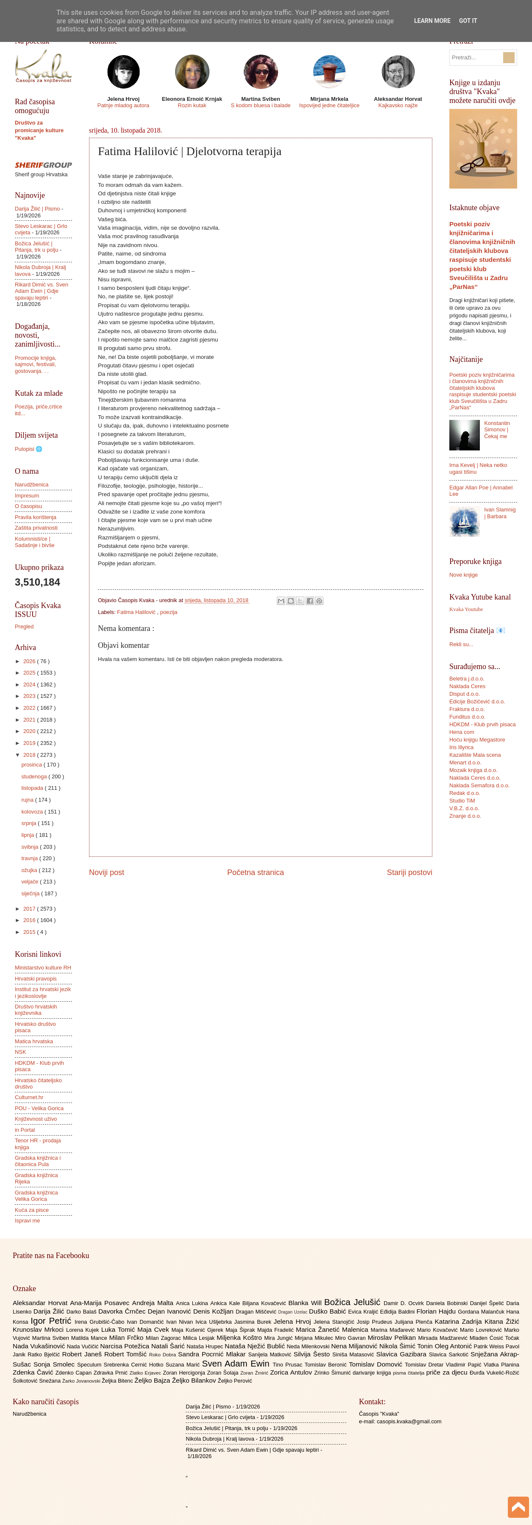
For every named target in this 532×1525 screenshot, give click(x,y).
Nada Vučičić (83, 1346)
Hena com (461, 732)
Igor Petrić (53, 1320)
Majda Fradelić (276, 1330)
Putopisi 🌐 (28, 449)
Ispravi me (27, 1220)
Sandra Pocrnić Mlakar (213, 1354)
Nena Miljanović (355, 1346)
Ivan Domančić (146, 1322)
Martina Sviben (51, 1338)
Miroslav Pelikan (393, 1337)
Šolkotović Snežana (37, 1381)
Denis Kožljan (214, 1311)
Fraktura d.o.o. (467, 709)
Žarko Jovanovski (82, 1380)
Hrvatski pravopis (36, 978)
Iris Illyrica (461, 747)
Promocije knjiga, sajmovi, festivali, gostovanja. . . (35, 364)
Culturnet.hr (29, 1097)
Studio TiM (462, 800)
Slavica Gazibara (402, 1354)
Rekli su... (461, 644)
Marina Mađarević (394, 1330)
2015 (30, 932)
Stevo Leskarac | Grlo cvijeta (220, 1417)
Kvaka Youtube (466, 609)
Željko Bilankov (195, 1380)
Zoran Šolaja (223, 1372)
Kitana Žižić (502, 1321)
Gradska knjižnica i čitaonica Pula (38, 1161)
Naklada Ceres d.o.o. (475, 778)
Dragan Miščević (257, 1311)
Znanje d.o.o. (465, 816)
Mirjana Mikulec (315, 1338)
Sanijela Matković (270, 1354)
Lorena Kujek (83, 1330)
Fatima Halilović (137, 612)
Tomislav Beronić (327, 1364)
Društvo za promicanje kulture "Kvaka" (39, 130)
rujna (28, 800)
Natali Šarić (169, 1346)
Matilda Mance (90, 1338)
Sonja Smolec (55, 1364)
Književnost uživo (36, 1119)
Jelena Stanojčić (335, 1322)
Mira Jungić (279, 1338)
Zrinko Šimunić (333, 1372)
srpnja (29, 823)
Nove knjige (463, 575)
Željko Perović (235, 1381)
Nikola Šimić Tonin (407, 1346)
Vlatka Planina (501, 1364)
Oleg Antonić (454, 1346)
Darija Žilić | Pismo (37, 209)
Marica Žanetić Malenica (333, 1329)
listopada (33, 788)
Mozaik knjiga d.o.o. (473, 770)
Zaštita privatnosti (36, 528)
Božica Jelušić (354, 1302)
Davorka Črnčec (123, 1311)
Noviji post (106, 872)
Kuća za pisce (32, 1210)
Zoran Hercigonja (185, 1372)
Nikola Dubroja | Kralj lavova (220, 1439)
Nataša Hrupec (206, 1346)
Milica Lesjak (200, 1338)
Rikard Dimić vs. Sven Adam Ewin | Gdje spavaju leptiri (41, 291)
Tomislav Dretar (425, 1364)
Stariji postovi (409, 872)
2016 (30, 920)
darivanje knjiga (373, 1372)
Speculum (90, 1364)
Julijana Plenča (415, 1322)
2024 (30, 684)
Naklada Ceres (467, 686)
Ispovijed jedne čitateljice (329, 105)
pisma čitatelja (409, 1372)
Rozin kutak (192, 105)
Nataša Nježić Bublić (256, 1346)
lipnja (28, 835)
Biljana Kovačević (265, 1303)
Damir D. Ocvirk (405, 1303)
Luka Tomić (119, 1329)
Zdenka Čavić (34, 1372)
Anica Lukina (193, 1303)
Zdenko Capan (75, 1372)
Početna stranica (255, 872)
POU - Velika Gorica (39, 1108)
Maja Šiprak (241, 1330)
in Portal (25, 1130)
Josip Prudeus (376, 1322)
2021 (30, 720)
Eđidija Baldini (398, 1311)
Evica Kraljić (364, 1311)
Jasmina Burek (254, 1322)
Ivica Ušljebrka (214, 1322)
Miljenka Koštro (240, 1337)
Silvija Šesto (312, 1354)
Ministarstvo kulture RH (43, 967)
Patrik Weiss (490, 1346)
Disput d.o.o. (464, 694)
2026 (30, 661)
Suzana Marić (184, 1364)
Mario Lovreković (482, 1330)
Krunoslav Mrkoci (39, 1329)
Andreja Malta (154, 1302)
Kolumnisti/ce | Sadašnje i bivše (35, 542)
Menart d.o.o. (465, 762)
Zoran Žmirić (255, 1372)
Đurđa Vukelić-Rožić (494, 1372)
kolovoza (32, 811)
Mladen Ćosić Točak (494, 1338)
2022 (30, 708)
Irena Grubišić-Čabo (101, 1322)
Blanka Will (306, 1302)
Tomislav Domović (377, 1364)
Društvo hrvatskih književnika (36, 1009)
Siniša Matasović (354, 1354)
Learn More (432, 20)
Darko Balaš (82, 1311)
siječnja (31, 893)
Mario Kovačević (438, 1330)
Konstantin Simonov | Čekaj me (497, 429)
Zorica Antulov (292, 1372)
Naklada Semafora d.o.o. (479, 785)
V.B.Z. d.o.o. (464, 808)
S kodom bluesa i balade (260, 105)
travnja (30, 858)
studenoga (34, 776)
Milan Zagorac (164, 1338)
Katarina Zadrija (460, 1321)
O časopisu (28, 506)
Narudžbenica (31, 484)
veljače (30, 881)
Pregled (24, 626)
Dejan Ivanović (170, 1311)
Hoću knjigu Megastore (477, 739)
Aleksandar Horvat (41, 1302)
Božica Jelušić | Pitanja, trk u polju (36, 246)
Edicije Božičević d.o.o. (477, 701)
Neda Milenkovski (309, 1346)
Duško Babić (328, 1311)
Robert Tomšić (126, 1354)
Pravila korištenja (35, 517)
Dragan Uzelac (293, 1312)
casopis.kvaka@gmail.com (409, 1421)
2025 (30, 672)
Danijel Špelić (488, 1303)
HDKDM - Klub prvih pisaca (482, 724)
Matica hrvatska (34, 1041)
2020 (30, 731)
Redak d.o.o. (464, 793)
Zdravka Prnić (112, 1372)
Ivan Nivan (180, 1322)
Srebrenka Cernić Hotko (135, 1364)
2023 (30, 696)
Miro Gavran (351, 1338)
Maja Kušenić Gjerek (199, 1330)
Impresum (27, 495)
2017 (30, 909)
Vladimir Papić (465, 1364)
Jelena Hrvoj (294, 1321)
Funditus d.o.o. (467, 717)
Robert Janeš (83, 1354)
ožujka (30, 870)
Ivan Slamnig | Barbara (499, 512)
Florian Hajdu (437, 1311)
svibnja (30, 847)
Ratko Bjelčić (45, 1354)
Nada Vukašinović (40, 1346)
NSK (20, 1052)
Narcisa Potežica (125, 1346)
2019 (30, 743)
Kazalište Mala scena (475, 755)
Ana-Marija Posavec (101, 1302)
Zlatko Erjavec (146, 1372)
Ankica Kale (226, 1303)
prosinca (32, 764)
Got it (468, 20)
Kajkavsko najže (398, 105)
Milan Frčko (127, 1337)
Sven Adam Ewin (237, 1363)
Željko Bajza (153, 1380)
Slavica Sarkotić (450, 1354)
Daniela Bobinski (448, 1303)
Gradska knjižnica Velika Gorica (36, 1195)
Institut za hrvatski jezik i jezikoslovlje (43, 992)
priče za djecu (447, 1372)
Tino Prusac (288, 1364)
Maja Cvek (154, 1329)
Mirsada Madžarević (443, 1338)
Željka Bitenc (118, 1381)
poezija (169, 612)
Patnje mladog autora (123, 105)
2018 (30, 755)
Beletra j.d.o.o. (467, 678)
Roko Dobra (163, 1354)
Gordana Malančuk (482, 1311)
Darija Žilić (50, 1311)
